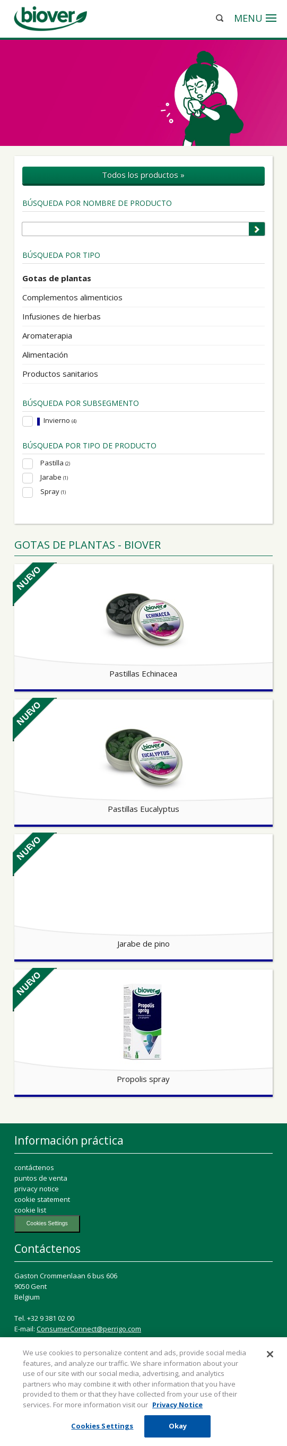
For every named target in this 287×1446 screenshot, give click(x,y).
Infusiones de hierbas (61, 316)
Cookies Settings (47, 1223)
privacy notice (36, 1188)
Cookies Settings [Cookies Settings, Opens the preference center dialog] (102, 1426)
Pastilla (55, 463)
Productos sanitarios (60, 373)
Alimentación (45, 354)
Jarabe (54, 477)
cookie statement (42, 1199)
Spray (53, 491)
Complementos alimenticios (72, 297)
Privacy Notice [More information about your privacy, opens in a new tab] (177, 1405)
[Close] (270, 1354)
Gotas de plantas (56, 278)
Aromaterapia (47, 335)
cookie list (30, 1210)
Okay (178, 1426)
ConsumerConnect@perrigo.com (89, 1329)
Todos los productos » (143, 174)
